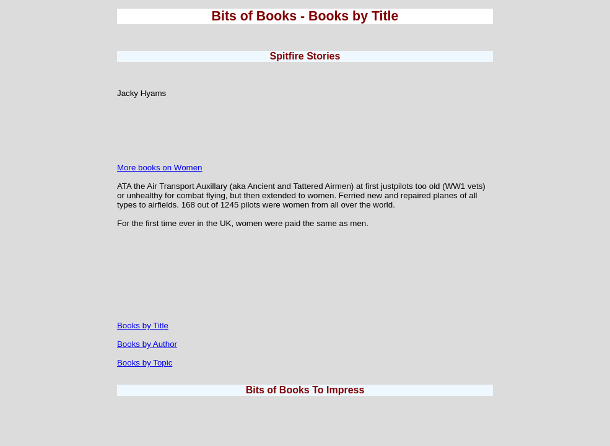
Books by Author (147, 344)
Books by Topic (144, 362)
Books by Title (142, 325)
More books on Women (160, 167)
